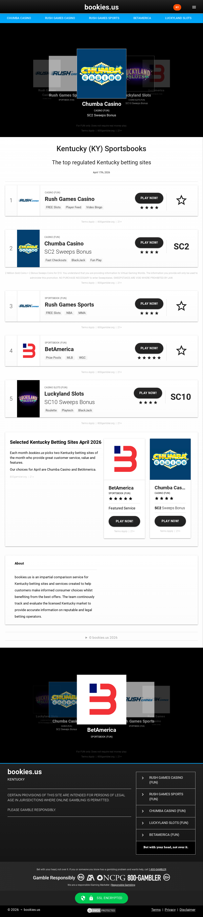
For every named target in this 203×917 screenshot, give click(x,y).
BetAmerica (142, 18)
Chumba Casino (19, 18)
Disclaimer (187, 910)
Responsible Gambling (123, 885)
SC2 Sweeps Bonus (101, 73)
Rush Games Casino (60, 18)
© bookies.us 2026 (103, 638)
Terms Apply (88, 130)
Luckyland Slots (178, 18)
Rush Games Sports (104, 18)
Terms (156, 910)
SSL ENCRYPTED (101, 898)
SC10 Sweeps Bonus (136, 73)
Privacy (170, 910)
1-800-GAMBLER (157, 869)
